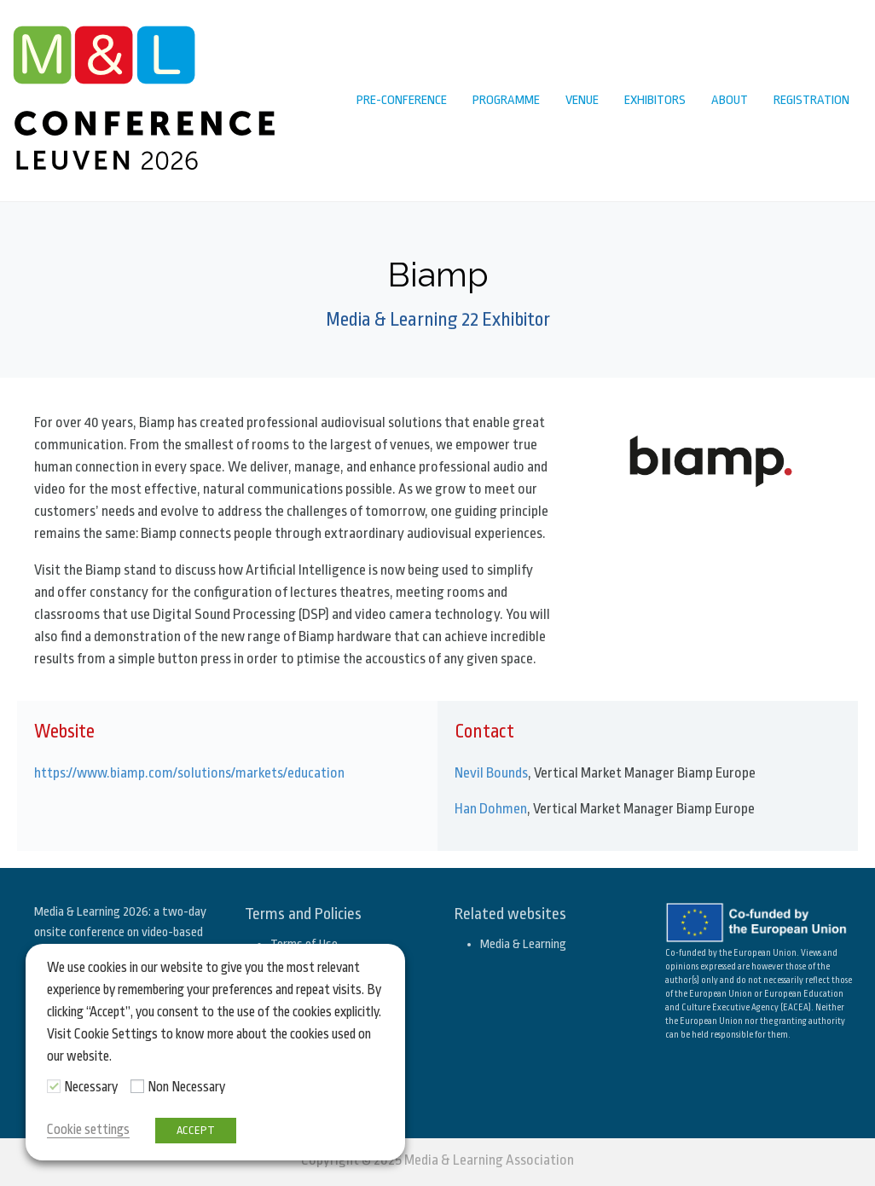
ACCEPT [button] (196, 1130)
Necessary (91, 1087)
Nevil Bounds (491, 773)
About (729, 100)
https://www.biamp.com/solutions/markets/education (189, 773)
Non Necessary (186, 1087)
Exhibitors (655, 100)
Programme (506, 100)
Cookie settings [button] (88, 1129)
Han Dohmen (491, 809)
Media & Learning (523, 944)
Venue (582, 100)
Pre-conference (401, 100)
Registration (811, 100)
